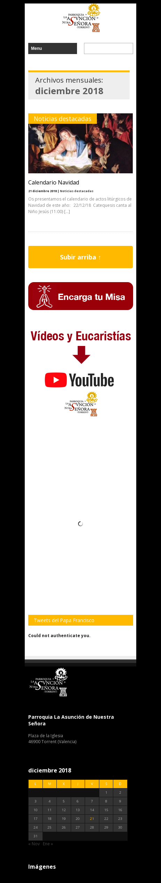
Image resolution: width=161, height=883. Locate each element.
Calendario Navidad (53, 182)
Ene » (48, 844)
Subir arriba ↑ (80, 257)
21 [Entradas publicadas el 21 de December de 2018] (92, 818)
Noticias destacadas (62, 118)
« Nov (34, 844)
